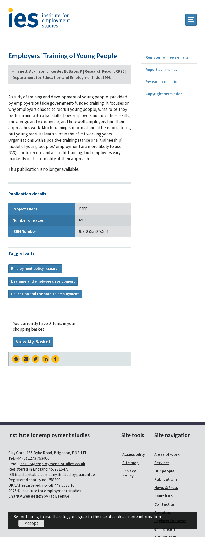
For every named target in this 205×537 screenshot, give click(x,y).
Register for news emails (167, 57)
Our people (164, 470)
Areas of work (167, 454)
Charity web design (25, 496)
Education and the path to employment (45, 293)
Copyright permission (164, 93)
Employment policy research (35, 268)
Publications (165, 479)
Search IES (163, 495)
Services (161, 462)
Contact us (164, 504)
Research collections (163, 81)
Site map (130, 462)
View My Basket (33, 341)
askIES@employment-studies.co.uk (52, 463)
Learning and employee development (43, 281)
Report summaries (161, 69)
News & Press (166, 487)
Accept (31, 523)
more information (144, 517)
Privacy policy (129, 473)
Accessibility (133, 454)
